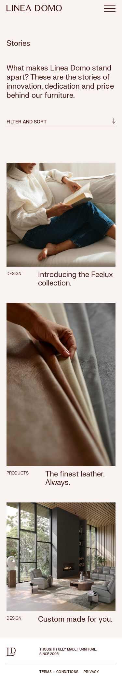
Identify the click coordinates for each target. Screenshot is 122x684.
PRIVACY (91, 672)
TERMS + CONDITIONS (59, 672)
